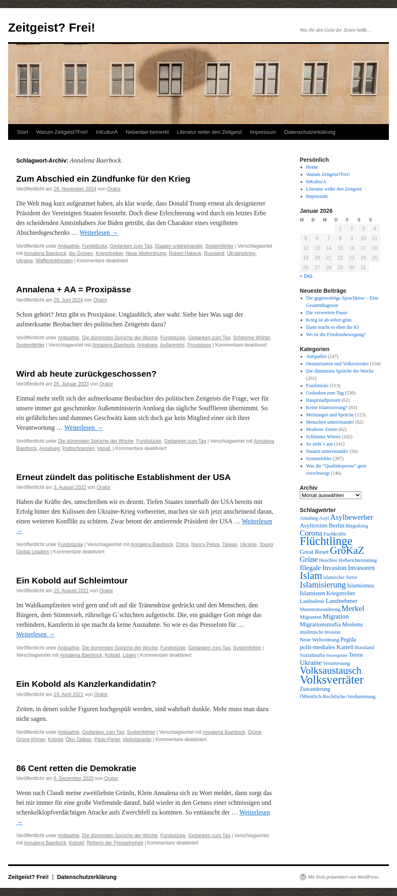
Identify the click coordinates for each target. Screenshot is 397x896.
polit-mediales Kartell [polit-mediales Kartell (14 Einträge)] (327, 646)
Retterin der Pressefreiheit (115, 843)
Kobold (112, 655)
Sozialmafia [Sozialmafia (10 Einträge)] (312, 655)
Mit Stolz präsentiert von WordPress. (343, 877)
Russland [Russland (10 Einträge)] (364, 647)
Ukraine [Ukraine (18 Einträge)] (311, 663)
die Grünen (81, 253)
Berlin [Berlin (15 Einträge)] (336, 525)
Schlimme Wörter (251, 338)
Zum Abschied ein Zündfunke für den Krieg (103, 178)
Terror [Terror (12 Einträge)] (356, 655)
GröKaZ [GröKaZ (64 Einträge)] (347, 550)
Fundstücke (94, 246)
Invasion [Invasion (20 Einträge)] (334, 568)
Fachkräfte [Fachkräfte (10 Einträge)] (335, 534)
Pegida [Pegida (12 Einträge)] (348, 639)
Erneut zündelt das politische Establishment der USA (123, 477)
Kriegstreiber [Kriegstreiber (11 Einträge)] (341, 593)
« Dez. (307, 276)
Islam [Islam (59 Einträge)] (311, 575)
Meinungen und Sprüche (330, 415)
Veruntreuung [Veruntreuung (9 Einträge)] (336, 663)
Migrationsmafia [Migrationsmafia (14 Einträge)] (320, 624)
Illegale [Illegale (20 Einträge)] (310, 568)
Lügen (129, 655)
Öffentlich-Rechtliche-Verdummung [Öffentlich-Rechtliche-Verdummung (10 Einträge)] (338, 696)
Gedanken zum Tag (131, 246)
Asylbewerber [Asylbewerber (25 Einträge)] (351, 517)
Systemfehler (219, 246)
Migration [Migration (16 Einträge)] (336, 616)
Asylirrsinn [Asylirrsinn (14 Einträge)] (313, 525)
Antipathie (68, 246)
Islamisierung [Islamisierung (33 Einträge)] (323, 584)
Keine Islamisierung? (327, 407)
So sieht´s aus (319, 444)
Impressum (263, 132)
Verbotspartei (137, 739)
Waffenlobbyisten (54, 261)
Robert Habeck (185, 253)
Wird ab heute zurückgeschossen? (86, 373)
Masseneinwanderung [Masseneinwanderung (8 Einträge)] (320, 609)
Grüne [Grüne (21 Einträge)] (309, 559)
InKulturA (106, 132)
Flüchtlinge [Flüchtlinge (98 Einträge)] (326, 541)
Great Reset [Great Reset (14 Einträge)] (314, 551)
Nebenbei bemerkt (147, 132)
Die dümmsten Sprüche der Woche (120, 338)
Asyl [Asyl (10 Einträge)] (324, 518)
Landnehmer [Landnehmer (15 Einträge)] (341, 600)
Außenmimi (172, 345)
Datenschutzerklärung (309, 132)
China (182, 544)
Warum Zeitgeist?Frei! (62, 132)
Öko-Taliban (79, 739)
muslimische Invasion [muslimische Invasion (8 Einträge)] (320, 632)
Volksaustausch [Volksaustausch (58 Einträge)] (330, 670)
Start (22, 132)
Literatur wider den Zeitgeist (209, 132)
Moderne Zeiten (321, 429)
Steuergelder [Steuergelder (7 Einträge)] (337, 655)
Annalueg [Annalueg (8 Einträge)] (309, 518)
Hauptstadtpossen (323, 400)
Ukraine (24, 261)
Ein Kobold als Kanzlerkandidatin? (86, 683)
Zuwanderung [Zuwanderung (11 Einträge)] (315, 689)
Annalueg (147, 345)
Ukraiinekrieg (241, 253)
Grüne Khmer (30, 739)
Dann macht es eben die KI (332, 327)
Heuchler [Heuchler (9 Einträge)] (328, 560)
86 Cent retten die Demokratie (76, 768)
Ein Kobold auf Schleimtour (72, 580)
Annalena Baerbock (45, 253)
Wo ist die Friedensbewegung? (336, 334)
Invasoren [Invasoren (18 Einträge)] (361, 568)
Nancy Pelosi (205, 544)
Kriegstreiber (109, 253)
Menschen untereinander (330, 422)
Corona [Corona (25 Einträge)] (311, 533)
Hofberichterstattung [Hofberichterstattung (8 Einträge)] (357, 560)
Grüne (254, 732)
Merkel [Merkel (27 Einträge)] (353, 608)
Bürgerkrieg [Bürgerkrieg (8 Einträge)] (357, 525)
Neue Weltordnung (146, 253)
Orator (114, 189)
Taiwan (229, 544)
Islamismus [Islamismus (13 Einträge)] (360, 585)
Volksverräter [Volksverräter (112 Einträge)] (331, 679)
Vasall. (104, 448)
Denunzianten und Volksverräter (337, 364)
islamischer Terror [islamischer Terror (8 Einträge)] (340, 577)
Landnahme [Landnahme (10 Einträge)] (312, 601)
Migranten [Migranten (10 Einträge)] (311, 617)
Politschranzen (78, 448)
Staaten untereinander (179, 246)
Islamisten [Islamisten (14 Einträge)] (312, 592)
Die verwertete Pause (327, 312)
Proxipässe (199, 345)
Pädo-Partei (107, 739)
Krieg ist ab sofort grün (329, 320)
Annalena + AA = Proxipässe (73, 289)
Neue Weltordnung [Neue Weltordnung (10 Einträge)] (319, 640)
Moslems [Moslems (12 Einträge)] (352, 624)
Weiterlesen (98, 232)
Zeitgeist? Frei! (51, 27)
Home (312, 167)
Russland (214, 253)
